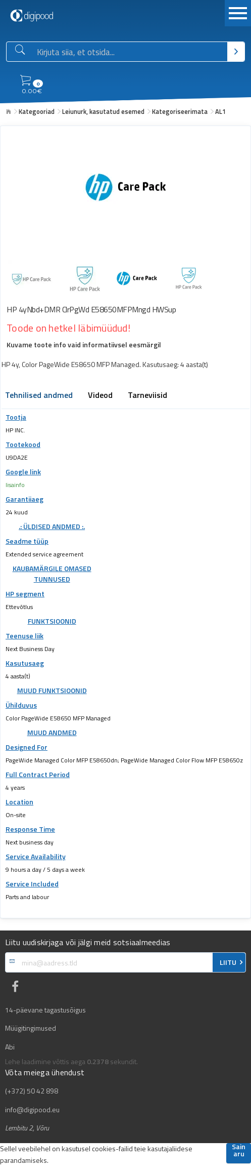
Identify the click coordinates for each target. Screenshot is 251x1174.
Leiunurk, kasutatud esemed (103, 111)
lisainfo (15, 485)
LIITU (228, 962)
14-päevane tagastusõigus (45, 1010)
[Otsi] (236, 51)
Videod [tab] (100, 396)
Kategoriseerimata (180, 111)
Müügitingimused (30, 1028)
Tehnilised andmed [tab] (39, 396)
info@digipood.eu (32, 1109)
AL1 (220, 111)
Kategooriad (37, 111)
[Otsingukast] (130, 52)
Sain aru (238, 1151)
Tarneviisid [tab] (147, 396)
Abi (10, 1046)
